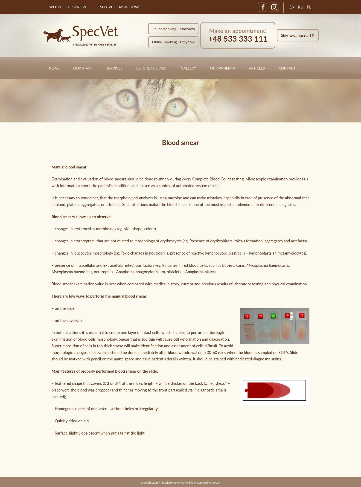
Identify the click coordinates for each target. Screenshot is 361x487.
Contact (287, 68)
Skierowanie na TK (297, 35)
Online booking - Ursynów (173, 42)
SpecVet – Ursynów (67, 7)
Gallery (188, 68)
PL (309, 7)
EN (292, 7)
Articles (257, 68)
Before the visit (151, 68)
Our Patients (222, 68)
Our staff (82, 68)
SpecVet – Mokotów (119, 7)
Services (114, 68)
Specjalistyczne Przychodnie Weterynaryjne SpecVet (191, 482)
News (54, 68)
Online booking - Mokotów (173, 28)
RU (300, 7)
